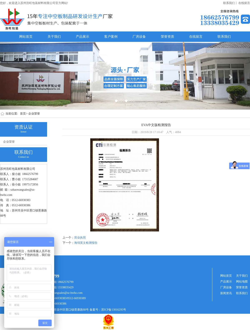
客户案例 (111, 36)
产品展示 (82, 36)
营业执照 (80, 237)
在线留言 (244, 3)
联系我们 (224, 36)
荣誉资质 (167, 36)
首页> (24, 113)
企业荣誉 (34, 113)
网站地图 (242, 281)
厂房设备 (139, 36)
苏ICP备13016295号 (113, 309)
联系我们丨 (230, 3)
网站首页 (25, 36)
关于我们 (54, 36)
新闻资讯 (226, 293)
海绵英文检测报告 (86, 242)
